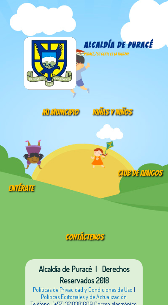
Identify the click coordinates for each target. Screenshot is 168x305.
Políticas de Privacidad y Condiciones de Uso (83, 289)
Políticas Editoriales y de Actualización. (84, 296)
